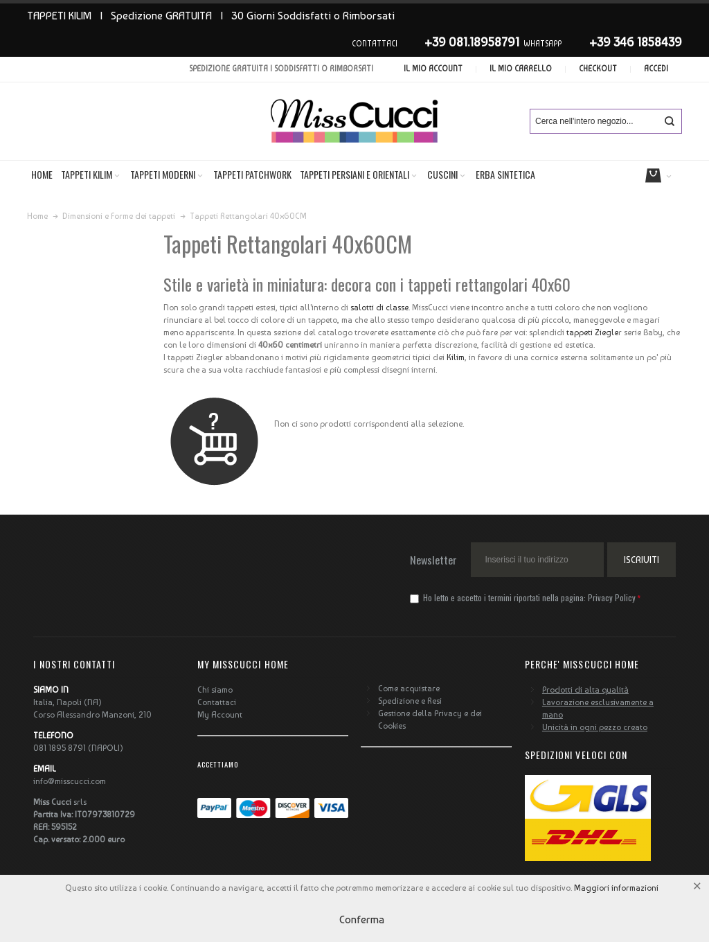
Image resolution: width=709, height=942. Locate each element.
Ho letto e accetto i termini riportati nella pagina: (524, 597)
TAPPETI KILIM (59, 15)
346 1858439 (647, 42)
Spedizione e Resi (410, 701)
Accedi (656, 68)
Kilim (456, 357)
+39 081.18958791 (471, 42)
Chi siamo (215, 690)
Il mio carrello (521, 68)
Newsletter (433, 559)
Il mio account (433, 68)
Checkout (598, 68)
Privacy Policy (612, 597)
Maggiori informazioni (616, 888)
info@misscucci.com (69, 781)
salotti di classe (379, 307)
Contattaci (216, 702)
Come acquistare (409, 688)
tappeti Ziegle (592, 332)
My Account (219, 715)
